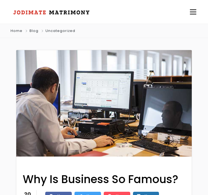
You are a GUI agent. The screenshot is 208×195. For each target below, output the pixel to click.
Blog (34, 30)
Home (16, 30)
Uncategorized (60, 30)
